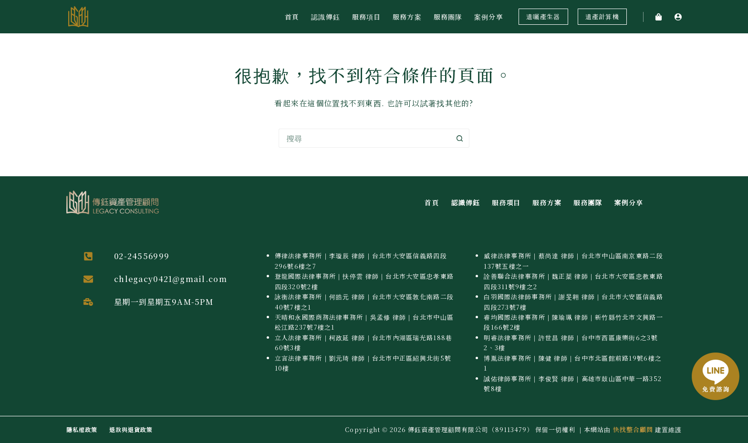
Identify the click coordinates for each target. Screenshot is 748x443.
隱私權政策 (81, 429)
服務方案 (407, 16)
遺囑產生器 (543, 16)
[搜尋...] (364, 138)
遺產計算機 (602, 16)
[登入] (678, 16)
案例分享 (488, 16)
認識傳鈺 (325, 16)
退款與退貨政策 (131, 429)
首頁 (292, 16)
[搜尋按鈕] (459, 138)
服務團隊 (448, 16)
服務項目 (366, 16)
